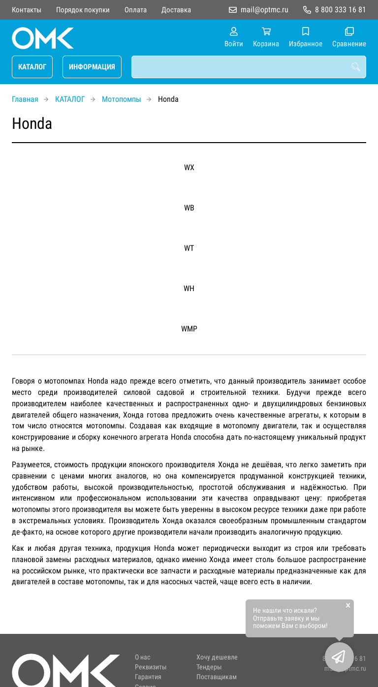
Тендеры (209, 667)
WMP (189, 328)
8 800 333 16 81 (340, 9)
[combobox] (248, 67)
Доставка (176, 9)
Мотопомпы (121, 99)
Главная (25, 99)
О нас (142, 657)
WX (189, 167)
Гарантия (148, 677)
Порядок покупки (83, 9)
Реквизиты (151, 667)
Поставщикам (216, 677)
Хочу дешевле (217, 657)
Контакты (26, 9)
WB (189, 207)
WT (189, 248)
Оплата (136, 9)
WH (189, 288)
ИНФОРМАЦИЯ (92, 66)
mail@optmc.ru (264, 9)
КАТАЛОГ (32, 66)
